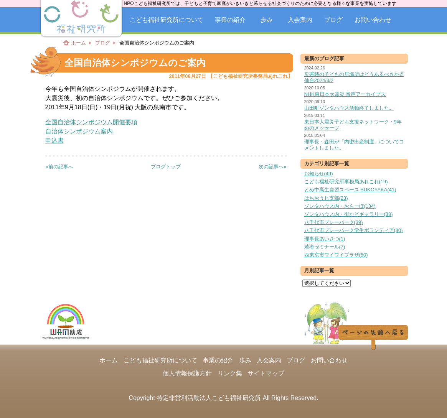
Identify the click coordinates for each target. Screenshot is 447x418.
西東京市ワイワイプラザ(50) (336, 255)
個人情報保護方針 (187, 373)
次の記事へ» (272, 167)
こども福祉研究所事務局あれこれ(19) (346, 181)
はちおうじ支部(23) (326, 198)
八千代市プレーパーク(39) (333, 222)
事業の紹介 (230, 19)
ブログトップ (166, 167)
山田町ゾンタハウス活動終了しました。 (349, 108)
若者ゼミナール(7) (324, 247)
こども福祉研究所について (166, 19)
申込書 (54, 140)
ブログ (333, 19)
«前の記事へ (59, 167)
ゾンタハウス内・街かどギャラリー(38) (348, 214)
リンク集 (230, 373)
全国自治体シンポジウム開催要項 (91, 122)
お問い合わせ (373, 19)
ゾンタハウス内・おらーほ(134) (340, 206)
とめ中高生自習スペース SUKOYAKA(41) (350, 190)
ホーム (78, 43)
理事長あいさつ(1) (324, 239)
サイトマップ (265, 373)
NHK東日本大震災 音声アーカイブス (345, 94)
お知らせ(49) (318, 173)
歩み (267, 19)
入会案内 (300, 19)
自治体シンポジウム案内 (79, 131)
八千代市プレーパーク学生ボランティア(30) (353, 230)
